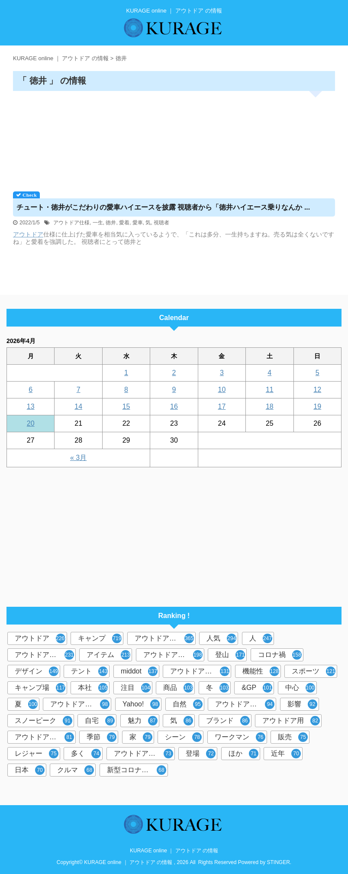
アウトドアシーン (44, 655)
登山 (230, 655)
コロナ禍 (280, 655)
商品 (178, 688)
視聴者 (161, 223)
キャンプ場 (40, 688)
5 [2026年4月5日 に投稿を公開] (317, 372)
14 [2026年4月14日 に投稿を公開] (78, 406)
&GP (257, 688)
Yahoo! (141, 704)
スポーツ (313, 671)
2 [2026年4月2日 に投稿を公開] (174, 372)
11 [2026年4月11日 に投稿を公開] (270, 389)
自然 (188, 704)
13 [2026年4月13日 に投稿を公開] (31, 406)
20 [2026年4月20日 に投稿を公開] (31, 423)
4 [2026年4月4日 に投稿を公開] (269, 372)
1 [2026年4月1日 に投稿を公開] (126, 372)
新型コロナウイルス (137, 770)
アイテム (108, 655)
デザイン (36, 671)
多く (86, 753)
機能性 (260, 671)
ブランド (228, 720)
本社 (93, 688)
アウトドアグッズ (244, 704)
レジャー (36, 753)
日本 (30, 770)
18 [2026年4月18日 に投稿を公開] (270, 406)
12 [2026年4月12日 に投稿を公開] (317, 389)
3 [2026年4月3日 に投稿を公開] (222, 372)
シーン (183, 737)
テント (89, 671)
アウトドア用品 (173, 655)
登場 (201, 753)
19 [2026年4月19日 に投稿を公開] (317, 406)
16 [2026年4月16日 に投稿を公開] (174, 406)
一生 (98, 223)
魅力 (143, 720)
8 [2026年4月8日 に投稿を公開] (126, 389)
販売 (293, 737)
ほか (243, 753)
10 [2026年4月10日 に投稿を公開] (222, 389)
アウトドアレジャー (80, 704)
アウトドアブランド (165, 638)
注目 (136, 688)
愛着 (124, 223)
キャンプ (100, 638)
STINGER (278, 862)
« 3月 (78, 457)
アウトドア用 (291, 720)
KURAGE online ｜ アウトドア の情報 (174, 851)
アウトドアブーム (199, 671)
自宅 (100, 720)
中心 (300, 688)
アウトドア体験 (143, 753)
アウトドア (28, 234)
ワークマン (240, 737)
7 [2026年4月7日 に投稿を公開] (79, 389)
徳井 (111, 223)
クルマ (75, 770)
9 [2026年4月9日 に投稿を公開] (174, 389)
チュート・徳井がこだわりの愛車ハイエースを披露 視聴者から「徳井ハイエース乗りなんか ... (163, 207)
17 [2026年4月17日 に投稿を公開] (222, 406)
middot (139, 671)
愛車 (137, 223)
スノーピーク (43, 720)
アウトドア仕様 (71, 223)
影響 (302, 704)
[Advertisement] (174, 138)
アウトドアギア (44, 737)
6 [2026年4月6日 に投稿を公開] (30, 389)
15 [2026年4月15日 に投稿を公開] (126, 406)
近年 (286, 753)
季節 (101, 737)
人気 (221, 638)
